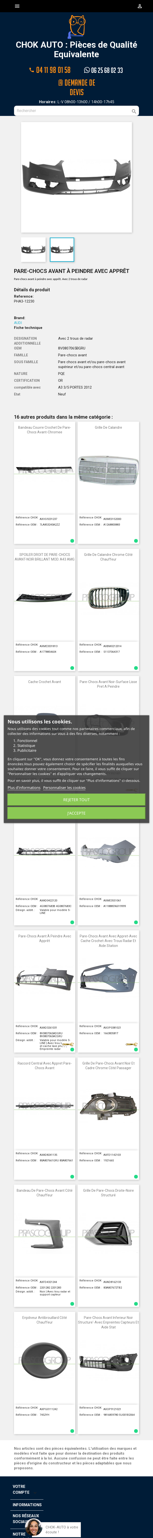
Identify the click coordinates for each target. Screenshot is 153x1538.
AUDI (18, 313)
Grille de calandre (108, 418)
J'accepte (76, 813)
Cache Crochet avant (44, 672)
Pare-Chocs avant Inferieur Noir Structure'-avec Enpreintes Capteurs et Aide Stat (108, 1313)
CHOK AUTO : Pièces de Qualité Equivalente (76, 37)
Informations (27, 1495)
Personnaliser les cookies (64, 787)
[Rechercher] (76, 101)
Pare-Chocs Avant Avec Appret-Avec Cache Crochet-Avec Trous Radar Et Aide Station (108, 931)
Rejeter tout (76, 799)
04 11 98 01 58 (49, 69)
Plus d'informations (24, 787)
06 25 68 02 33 (103, 69)
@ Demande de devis (76, 81)
